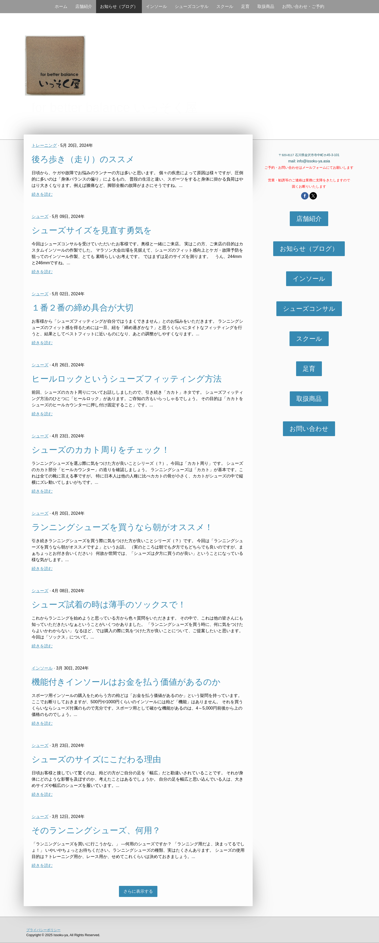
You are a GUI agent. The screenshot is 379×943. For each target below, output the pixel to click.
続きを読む (42, 194)
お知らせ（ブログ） (119, 6)
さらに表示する (138, 891)
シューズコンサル (191, 6)
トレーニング (44, 145)
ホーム (61, 6)
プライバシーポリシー (43, 930)
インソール (156, 6)
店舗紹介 (83, 6)
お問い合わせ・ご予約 (303, 6)
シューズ (40, 216)
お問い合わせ (309, 428)
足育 (245, 6)
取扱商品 (265, 6)
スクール (224, 6)
